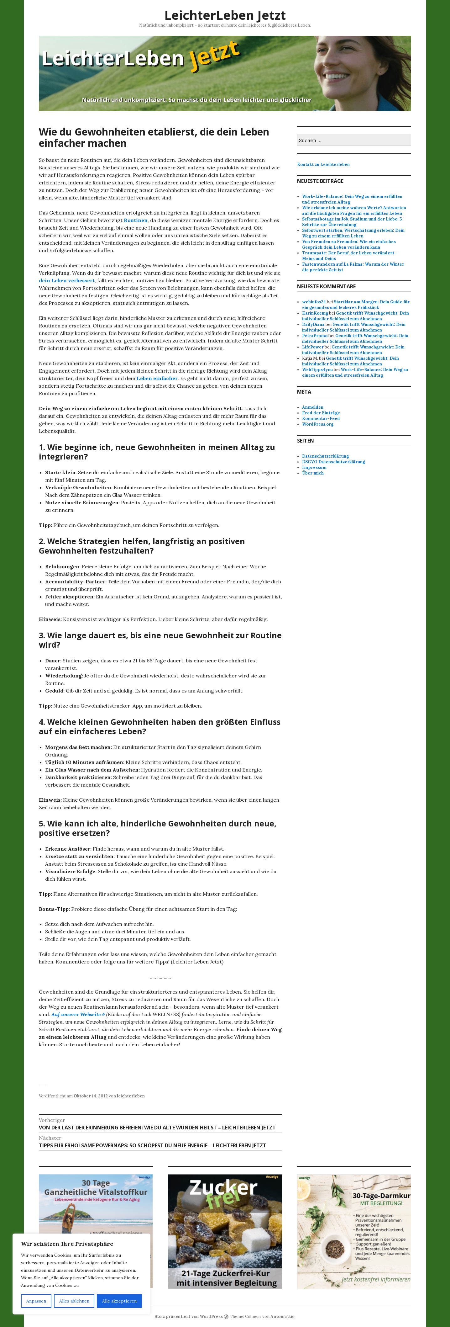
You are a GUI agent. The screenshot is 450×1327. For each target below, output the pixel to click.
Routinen (136, 220)
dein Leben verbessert (67, 280)
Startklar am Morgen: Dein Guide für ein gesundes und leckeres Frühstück (356, 304)
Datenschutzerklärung (325, 456)
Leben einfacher (157, 378)
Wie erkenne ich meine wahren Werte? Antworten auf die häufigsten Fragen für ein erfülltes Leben (354, 210)
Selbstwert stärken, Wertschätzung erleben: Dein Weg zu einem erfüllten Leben (353, 233)
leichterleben (131, 1096)
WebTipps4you (317, 369)
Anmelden (312, 407)
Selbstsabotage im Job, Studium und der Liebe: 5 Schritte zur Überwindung (352, 221)
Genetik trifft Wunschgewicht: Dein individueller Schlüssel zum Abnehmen (355, 316)
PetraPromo (314, 335)
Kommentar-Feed (321, 418)
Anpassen (36, 1301)
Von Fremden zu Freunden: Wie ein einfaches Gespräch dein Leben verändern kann (349, 244)
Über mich (313, 473)
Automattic (282, 1316)
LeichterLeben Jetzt (225, 15)
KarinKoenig (315, 313)
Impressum (314, 467)
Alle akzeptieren (119, 1301)
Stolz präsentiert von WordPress (188, 1316)
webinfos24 (314, 302)
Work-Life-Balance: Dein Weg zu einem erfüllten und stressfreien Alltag (355, 372)
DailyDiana (313, 324)
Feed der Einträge (321, 413)
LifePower (313, 347)
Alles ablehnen (74, 1301)
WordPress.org (317, 424)
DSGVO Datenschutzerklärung (333, 461)
